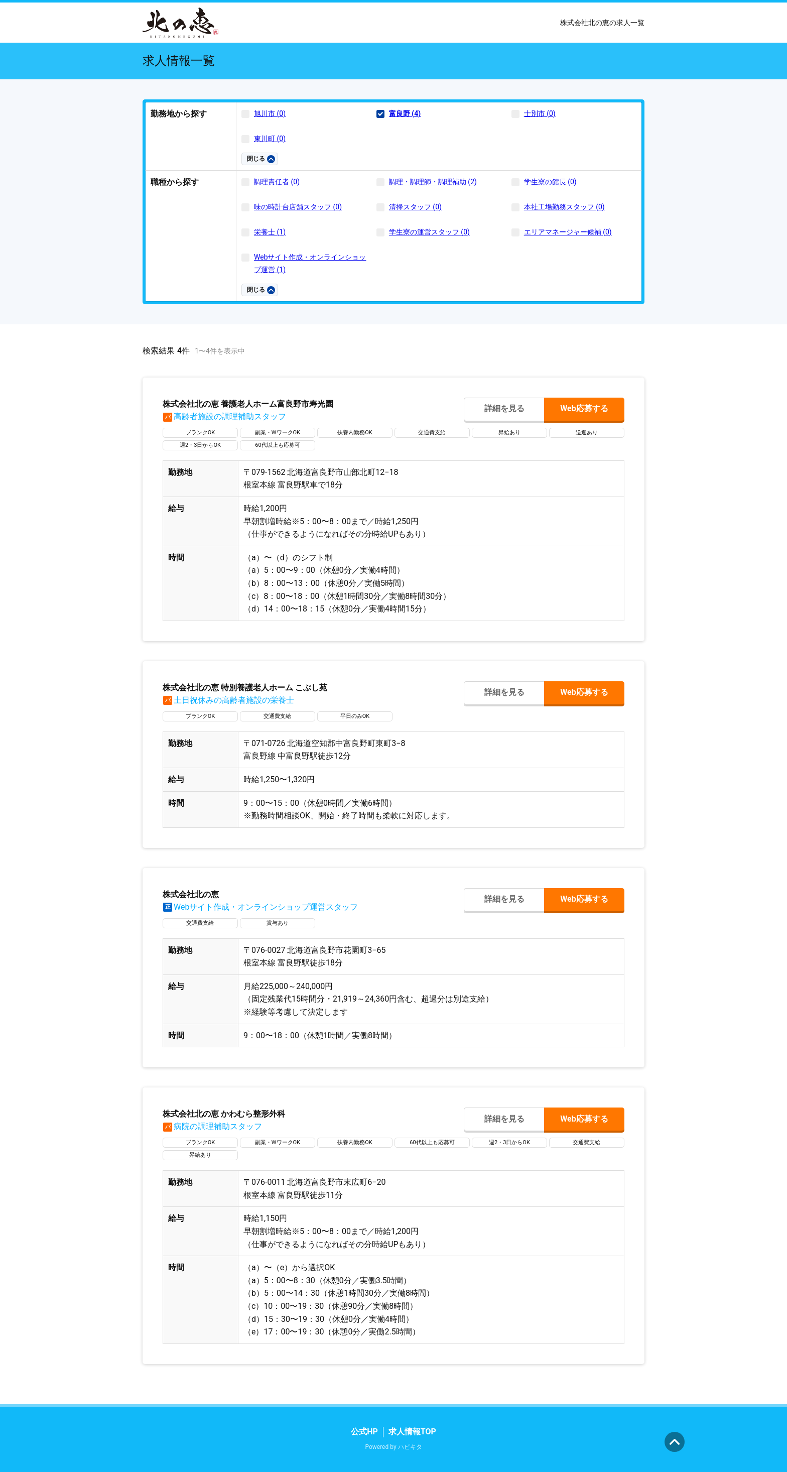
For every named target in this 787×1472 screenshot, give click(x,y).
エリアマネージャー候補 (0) (568, 232)
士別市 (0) (540, 113)
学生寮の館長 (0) (550, 182)
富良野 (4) (405, 113)
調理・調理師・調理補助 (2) (433, 182)
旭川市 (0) (270, 113)
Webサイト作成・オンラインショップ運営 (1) (310, 263)
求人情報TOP (412, 1431)
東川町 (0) (270, 139)
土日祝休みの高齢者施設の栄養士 (228, 700)
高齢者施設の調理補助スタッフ (224, 416)
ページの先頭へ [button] (675, 1442)
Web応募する (584, 408)
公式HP (364, 1431)
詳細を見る (504, 408)
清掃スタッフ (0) (415, 207)
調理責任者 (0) (277, 182)
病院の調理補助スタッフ (212, 1126)
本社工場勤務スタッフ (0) (564, 207)
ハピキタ (410, 1446)
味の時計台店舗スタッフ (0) (298, 207)
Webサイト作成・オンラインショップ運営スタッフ (260, 907)
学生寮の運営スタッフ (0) (429, 232)
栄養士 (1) (270, 232)
